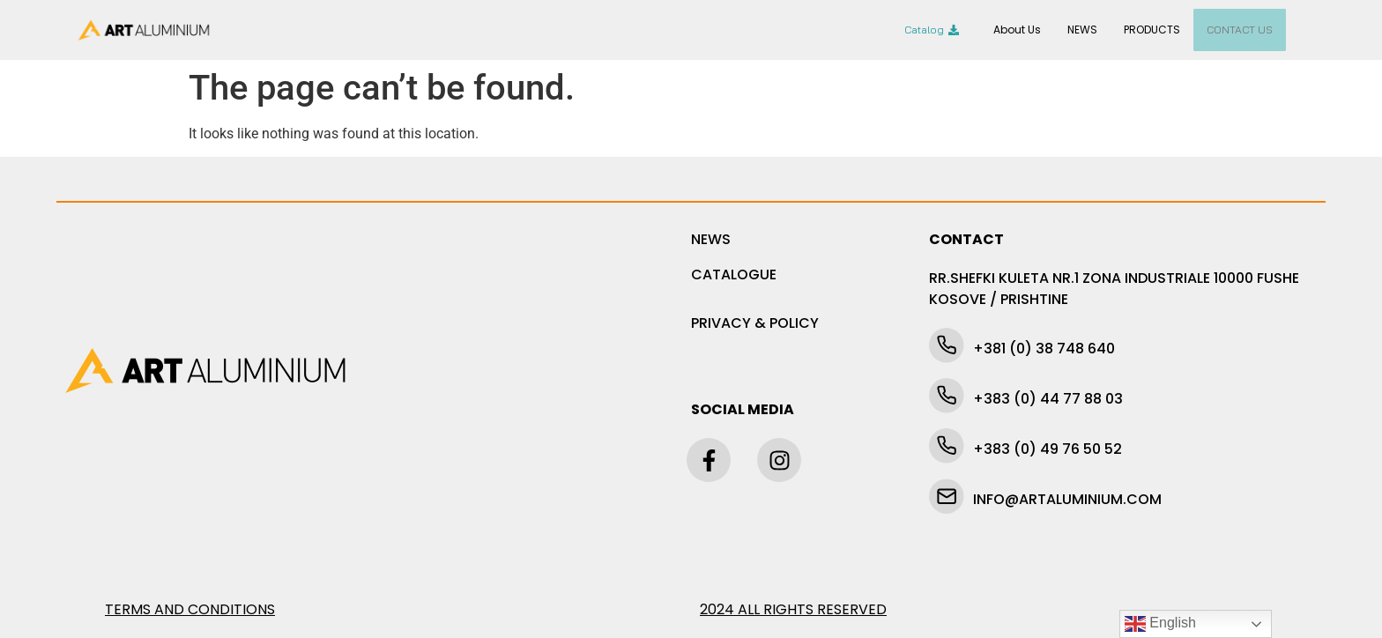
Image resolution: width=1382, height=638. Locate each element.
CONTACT (966, 239)
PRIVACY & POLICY (755, 323)
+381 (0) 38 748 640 (1044, 348)
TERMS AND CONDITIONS (190, 609)
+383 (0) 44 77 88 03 (1048, 399)
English (1160, 623)
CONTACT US (1240, 29)
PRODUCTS (1152, 29)
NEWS (1082, 29)
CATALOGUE (733, 274)
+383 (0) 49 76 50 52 (1047, 449)
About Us (1017, 29)
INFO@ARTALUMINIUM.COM (1067, 499)
